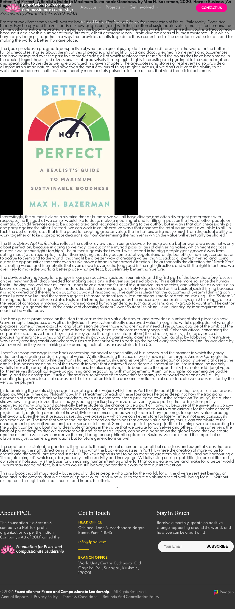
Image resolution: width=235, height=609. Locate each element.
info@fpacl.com (92, 542)
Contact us (211, 8)
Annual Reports (14, 597)
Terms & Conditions (80, 597)
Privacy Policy (45, 597)
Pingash (223, 592)
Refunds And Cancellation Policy (131, 597)
